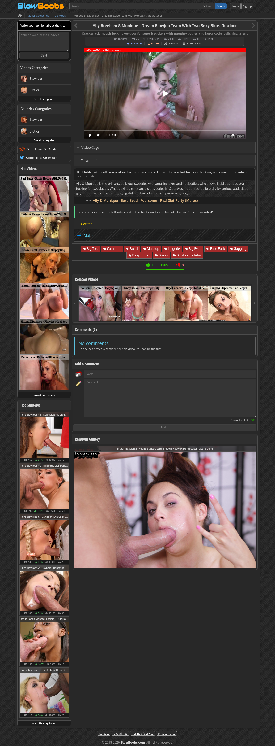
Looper (155, 43)
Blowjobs (122, 39)
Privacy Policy (166, 733)
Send (44, 55)
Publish (164, 427)
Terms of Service (142, 733)
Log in (235, 6)
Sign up (247, 6)
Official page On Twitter (41, 157)
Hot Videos (28, 168)
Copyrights (120, 733)
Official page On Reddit (42, 149)
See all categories (44, 99)
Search (221, 6)
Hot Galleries (30, 405)
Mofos (89, 235)
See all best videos (44, 395)
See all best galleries (44, 723)
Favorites (136, 43)
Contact (104, 733)
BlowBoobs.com (133, 742)
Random (173, 43)
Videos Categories (34, 67)
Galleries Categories (36, 108)
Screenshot (194, 43)
